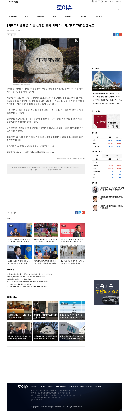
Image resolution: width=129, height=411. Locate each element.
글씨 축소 (8, 34)
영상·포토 (99, 17)
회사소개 (118, 1)
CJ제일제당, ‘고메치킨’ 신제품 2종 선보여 (19, 279)
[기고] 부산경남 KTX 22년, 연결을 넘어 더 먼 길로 (111, 207)
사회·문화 (40, 17)
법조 (26, 17)
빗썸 (97, 156)
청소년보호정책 (73, 386)
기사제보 (42, 386)
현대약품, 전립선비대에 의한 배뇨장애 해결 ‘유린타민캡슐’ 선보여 (26, 277)
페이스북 (114, 34)
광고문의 (50, 386)
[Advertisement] (27, 191)
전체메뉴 (14, 17)
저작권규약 (98, 386)
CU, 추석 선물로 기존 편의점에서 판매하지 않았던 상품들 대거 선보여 (27, 287)
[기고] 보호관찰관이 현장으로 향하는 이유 (111, 198)
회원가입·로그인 (109, 1)
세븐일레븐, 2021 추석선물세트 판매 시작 (19, 284)
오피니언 (83, 17)
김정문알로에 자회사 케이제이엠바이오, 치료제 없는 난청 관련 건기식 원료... (29, 274)
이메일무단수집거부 (86, 386)
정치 (54, 17)
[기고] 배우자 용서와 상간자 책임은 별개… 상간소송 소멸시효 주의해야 (112, 189)
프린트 (14, 34)
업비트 (106, 156)
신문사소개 (34, 386)
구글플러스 (120, 34)
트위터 (117, 34)
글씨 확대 (11, 34)
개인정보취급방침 (61, 387)
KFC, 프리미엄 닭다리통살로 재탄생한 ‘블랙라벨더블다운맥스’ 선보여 (27, 282)
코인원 (116, 156)
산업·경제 (68, 17)
